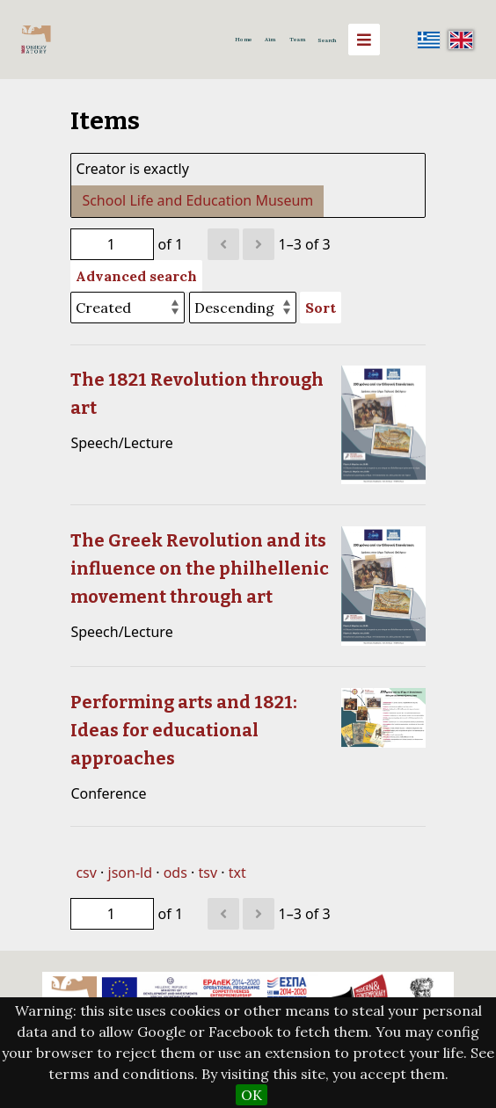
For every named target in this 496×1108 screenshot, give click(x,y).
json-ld (130, 872)
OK (251, 1095)
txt (237, 872)
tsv (207, 872)
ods (175, 872)
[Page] (112, 244)
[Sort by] (127, 307)
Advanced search (136, 276)
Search (327, 40)
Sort (320, 307)
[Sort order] (242, 307)
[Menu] (364, 39)
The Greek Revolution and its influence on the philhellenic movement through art (199, 568)
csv (86, 872)
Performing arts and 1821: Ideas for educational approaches (183, 730)
